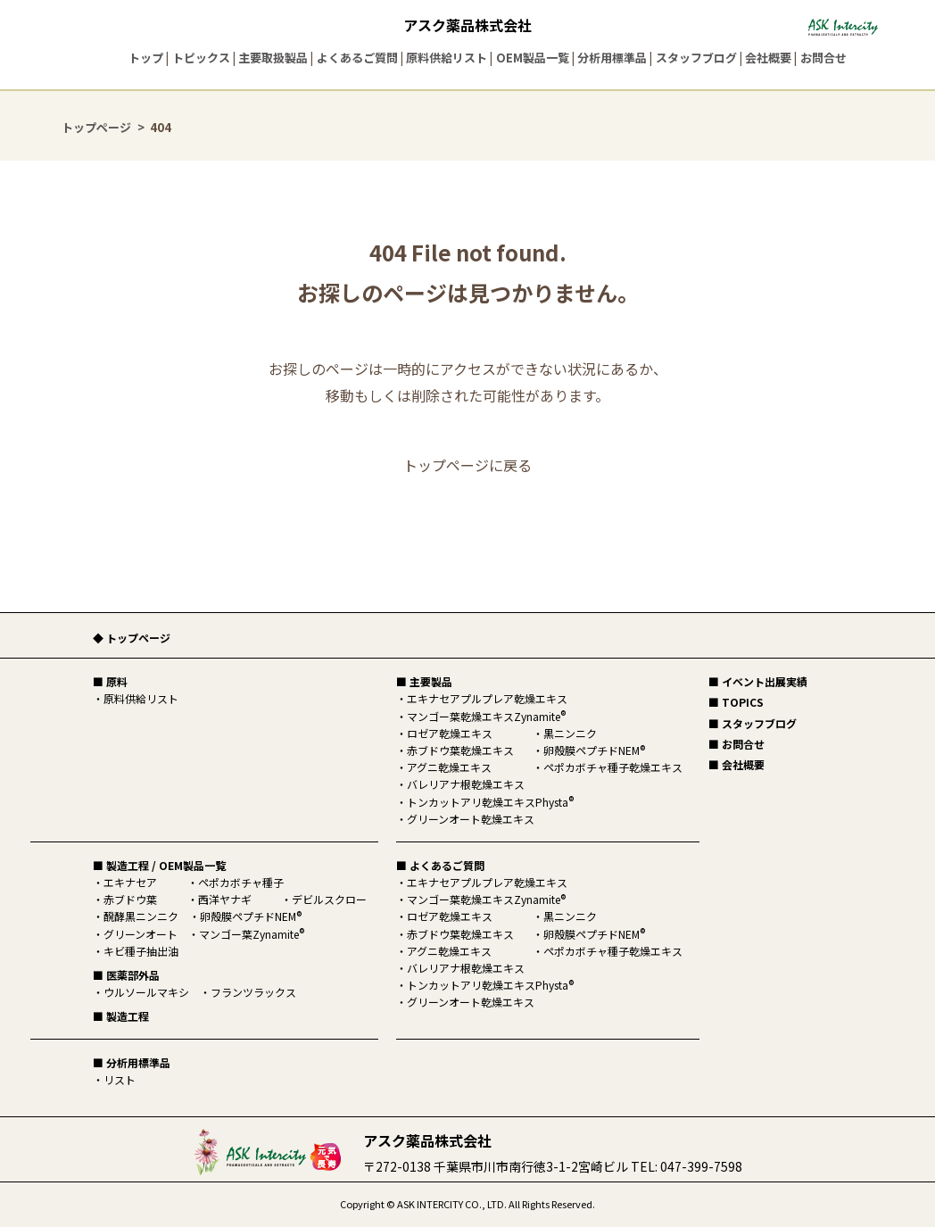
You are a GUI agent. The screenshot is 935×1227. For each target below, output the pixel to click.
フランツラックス (253, 991)
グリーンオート (140, 933)
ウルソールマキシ (146, 991)
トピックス (201, 57)
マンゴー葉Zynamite (251, 933)
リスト (119, 1079)
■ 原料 (110, 681)
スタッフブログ (696, 57)
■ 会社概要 (736, 764)
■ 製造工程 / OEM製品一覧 (159, 865)
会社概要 (768, 57)
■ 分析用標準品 (131, 1062)
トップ (145, 57)
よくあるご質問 (357, 57)
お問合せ (823, 57)
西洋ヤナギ (225, 899)
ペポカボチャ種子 (241, 882)
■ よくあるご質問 (440, 865)
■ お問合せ (736, 743)
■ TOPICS (736, 701)
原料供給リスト (446, 57)
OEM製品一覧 (532, 57)
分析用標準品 (612, 57)
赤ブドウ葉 (130, 899)
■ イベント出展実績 (757, 681)
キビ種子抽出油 (140, 950)
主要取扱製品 (273, 57)
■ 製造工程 (121, 1016)
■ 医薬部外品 (126, 974)
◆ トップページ (131, 637)
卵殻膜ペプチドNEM (251, 916)
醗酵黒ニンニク (140, 916)
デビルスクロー (329, 899)
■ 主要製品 (424, 681)
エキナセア (130, 882)
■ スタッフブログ (752, 723)
